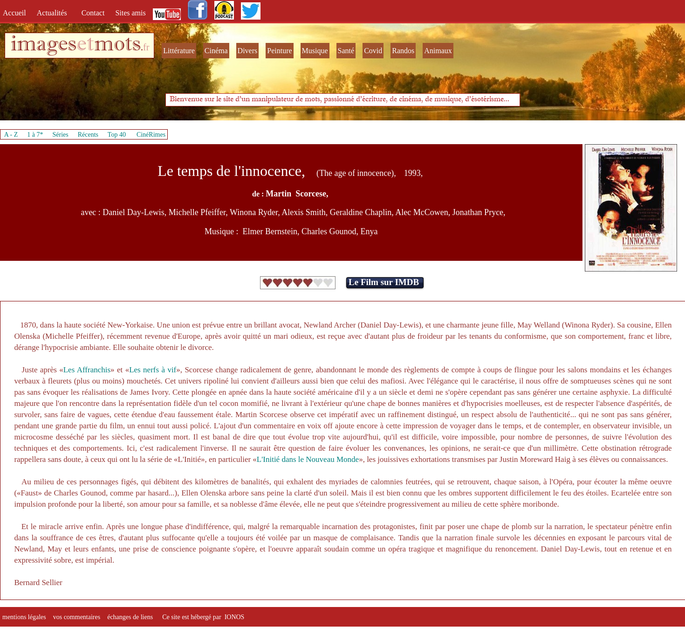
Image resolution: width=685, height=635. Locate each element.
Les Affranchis (86, 369)
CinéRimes (151, 134)
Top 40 (117, 134)
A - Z (11, 134)
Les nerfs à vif (152, 369)
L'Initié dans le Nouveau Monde (308, 459)
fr (146, 47)
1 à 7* (35, 134)
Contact (94, 13)
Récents (88, 134)
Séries (60, 134)
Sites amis (130, 13)
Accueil (16, 13)
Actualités (55, 13)
